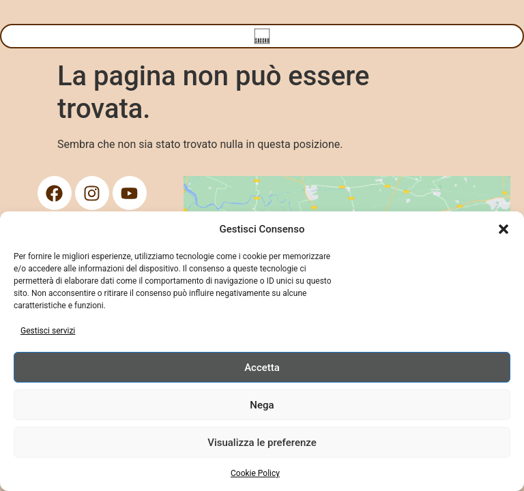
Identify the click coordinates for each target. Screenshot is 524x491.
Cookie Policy (255, 473)
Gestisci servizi (47, 331)
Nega (262, 405)
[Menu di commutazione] (262, 36)
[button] (503, 229)
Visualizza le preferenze (262, 442)
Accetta (262, 367)
